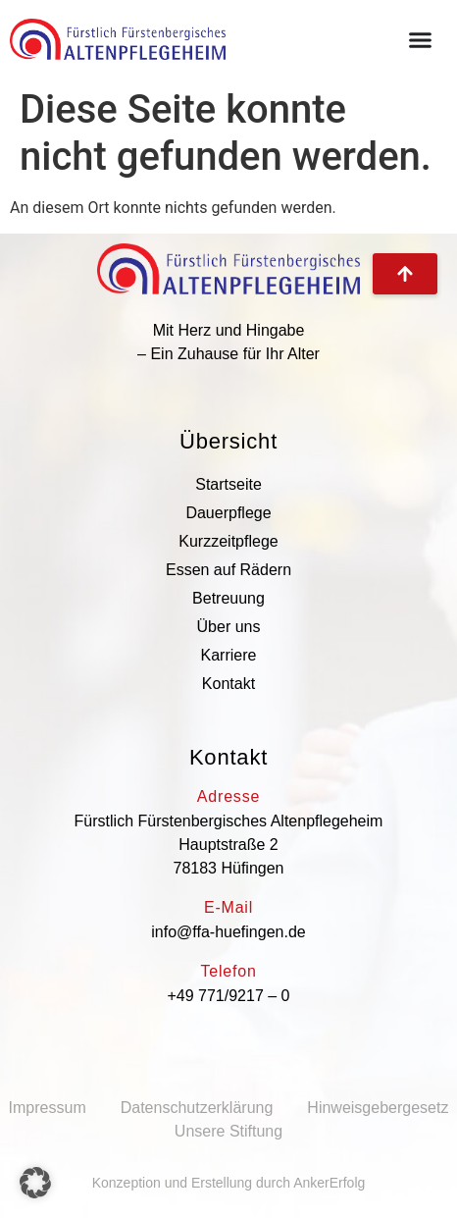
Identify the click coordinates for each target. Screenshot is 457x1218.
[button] (35, 1182)
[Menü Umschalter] (420, 39)
